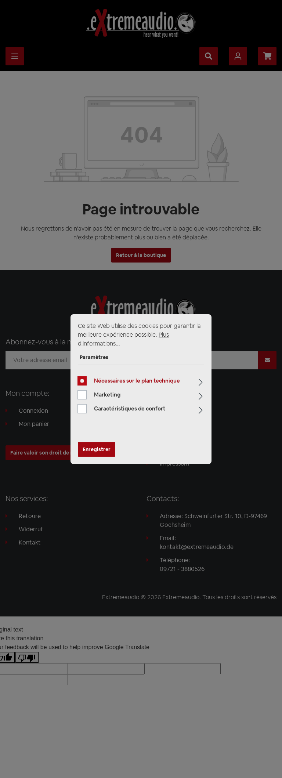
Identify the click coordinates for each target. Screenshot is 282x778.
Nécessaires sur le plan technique (137, 380)
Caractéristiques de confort (129, 408)
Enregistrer (97, 449)
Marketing (107, 394)
